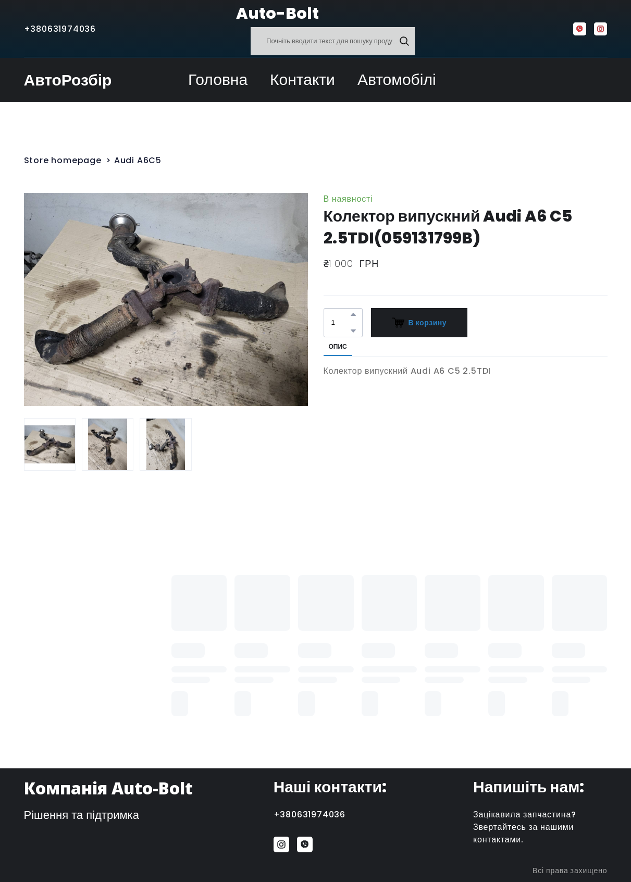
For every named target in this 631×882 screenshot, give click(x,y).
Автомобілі (396, 80)
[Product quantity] (340, 323)
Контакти (302, 80)
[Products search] (333, 41)
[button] (404, 41)
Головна (218, 80)
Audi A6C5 (138, 160)
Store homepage (63, 160)
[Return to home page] (210, 13)
